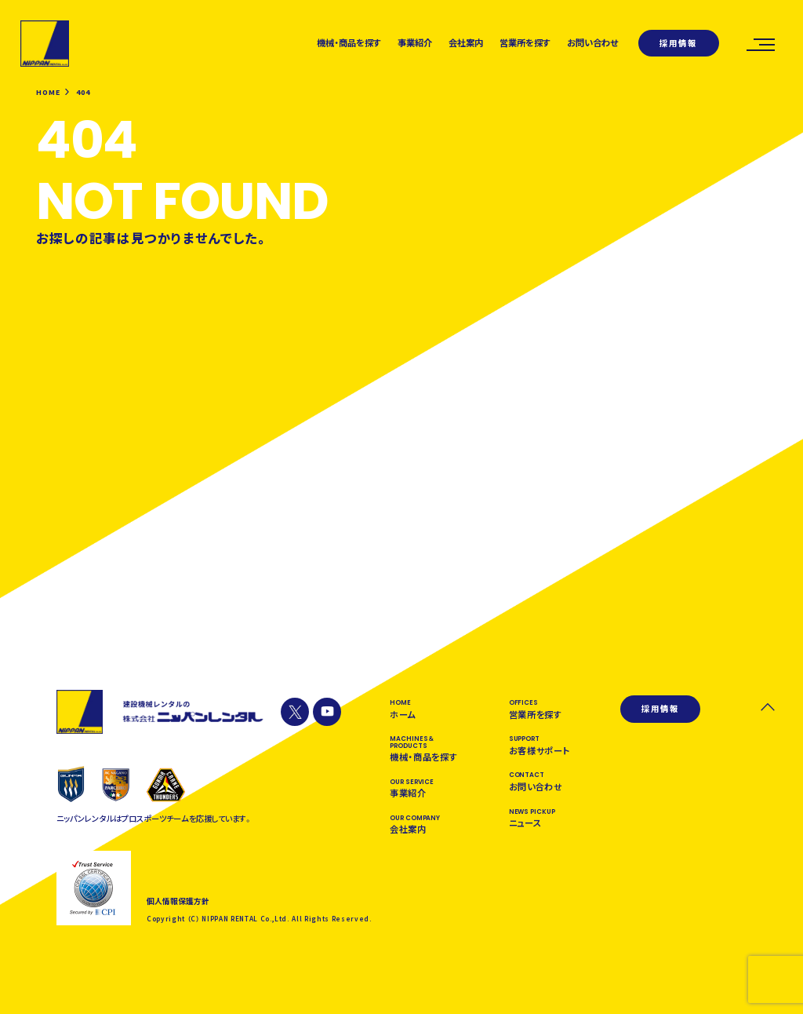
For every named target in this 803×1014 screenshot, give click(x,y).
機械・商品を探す (349, 42)
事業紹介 (415, 42)
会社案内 (466, 42)
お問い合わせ (593, 42)
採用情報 (678, 43)
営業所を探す (525, 42)
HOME (48, 93)
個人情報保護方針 (178, 902)
